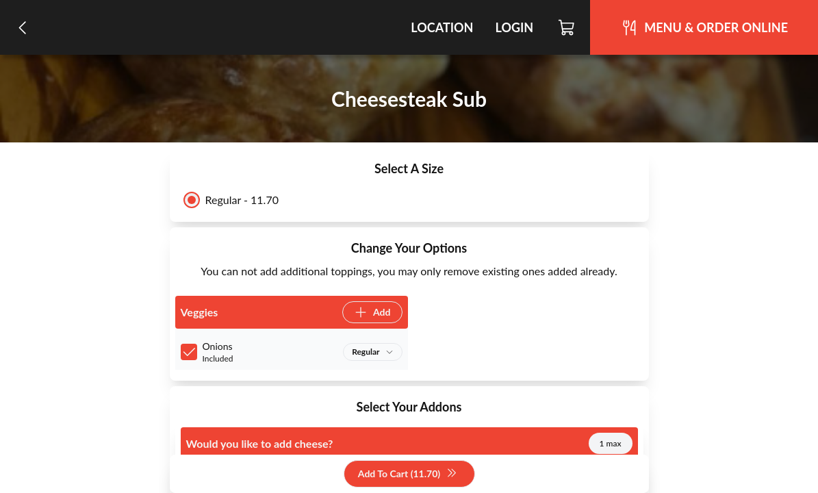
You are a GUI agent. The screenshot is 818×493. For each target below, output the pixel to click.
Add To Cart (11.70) (407, 474)
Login (514, 27)
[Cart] (567, 27)
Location (442, 27)
